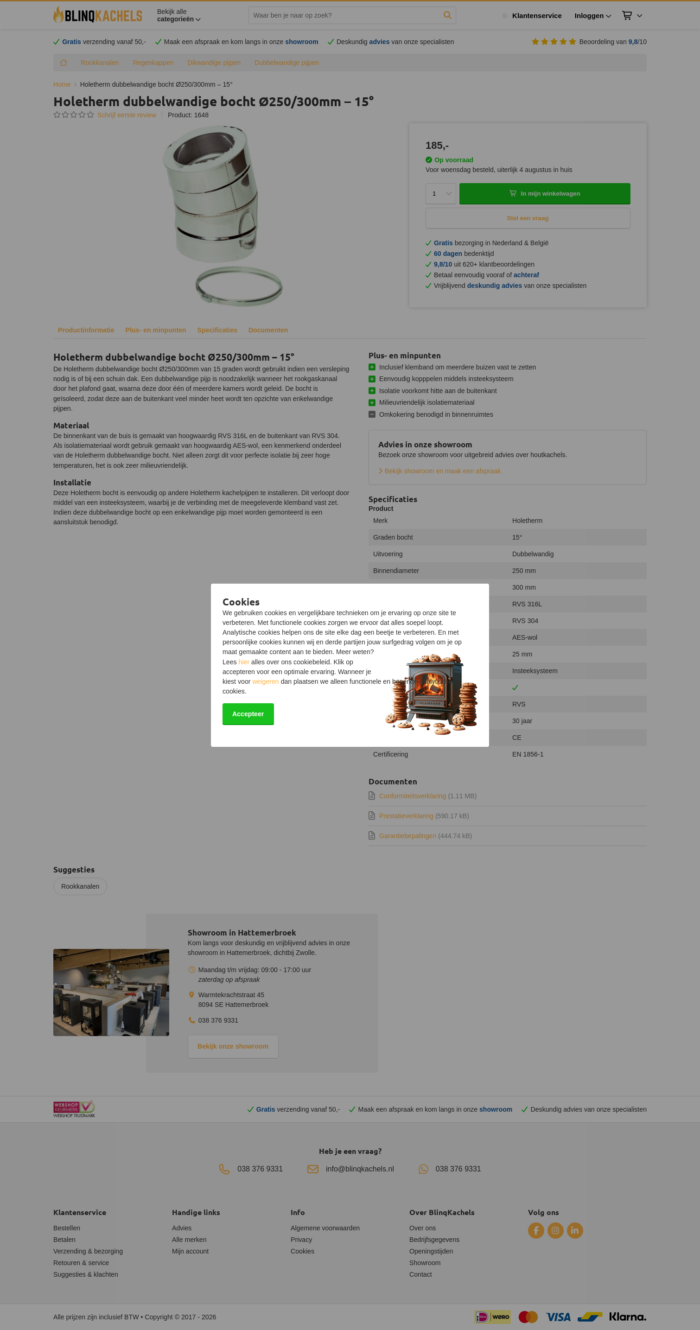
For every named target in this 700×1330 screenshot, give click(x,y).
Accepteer (248, 714)
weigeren (265, 681)
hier (244, 662)
